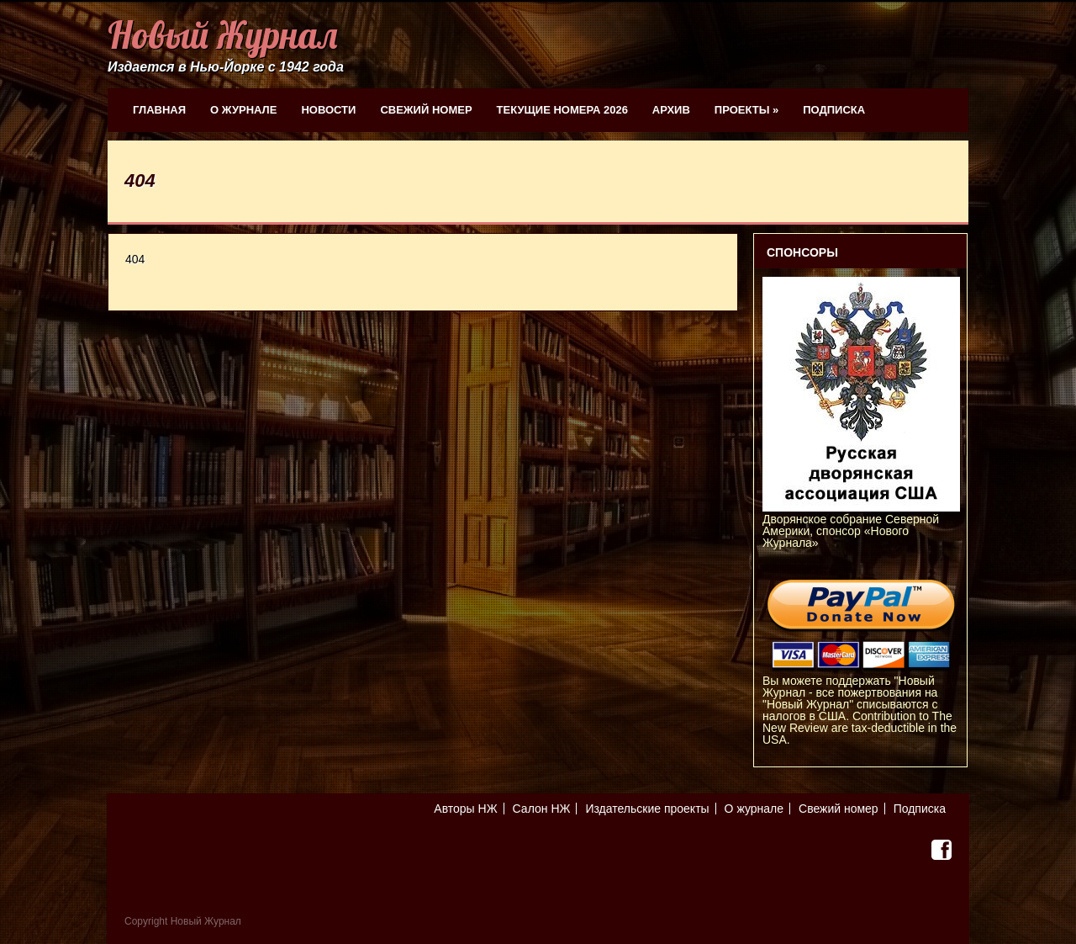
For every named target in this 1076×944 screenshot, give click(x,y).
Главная (159, 109)
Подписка (834, 109)
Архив (671, 109)
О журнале (243, 109)
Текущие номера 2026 (562, 109)
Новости (328, 109)
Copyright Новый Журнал (182, 921)
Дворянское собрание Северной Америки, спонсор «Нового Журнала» (861, 525)
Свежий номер (426, 109)
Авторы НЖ (465, 808)
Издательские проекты (647, 808)
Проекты (746, 109)
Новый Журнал (222, 35)
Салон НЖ (542, 808)
